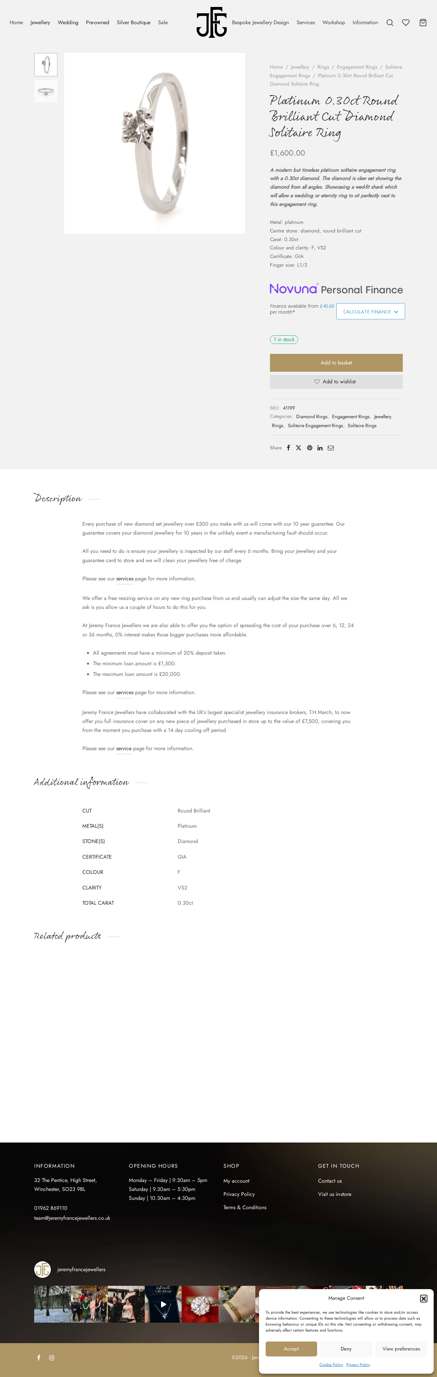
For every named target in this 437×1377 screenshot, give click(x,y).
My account (236, 1181)
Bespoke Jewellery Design (260, 22)
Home (16, 22)
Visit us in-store (334, 1194)
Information (365, 22)
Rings (323, 67)
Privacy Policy (358, 1365)
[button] (423, 1298)
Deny (346, 1348)
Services (306, 22)
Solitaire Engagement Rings (315, 425)
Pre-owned (97, 22)
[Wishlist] (406, 23)
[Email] (330, 447)
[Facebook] (288, 447)
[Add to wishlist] (336, 382)
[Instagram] (51, 1358)
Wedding (68, 22)
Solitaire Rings (362, 425)
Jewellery (40, 22)
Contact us (330, 1181)
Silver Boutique (133, 22)
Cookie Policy (331, 1365)
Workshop (333, 22)
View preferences (401, 1348)
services (124, 578)
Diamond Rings (311, 416)
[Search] (390, 23)
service (123, 748)
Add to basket (336, 362)
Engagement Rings (357, 67)
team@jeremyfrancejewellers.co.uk (72, 1218)
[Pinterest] (310, 447)
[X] (298, 447)
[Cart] (423, 23)
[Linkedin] (320, 447)
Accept (291, 1348)
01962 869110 (50, 1208)
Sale (163, 22)
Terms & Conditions (244, 1207)
